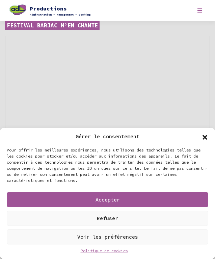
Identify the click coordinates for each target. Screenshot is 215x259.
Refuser (107, 218)
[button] (204, 136)
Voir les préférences (107, 237)
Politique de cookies (104, 250)
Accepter (108, 199)
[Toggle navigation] (200, 10)
